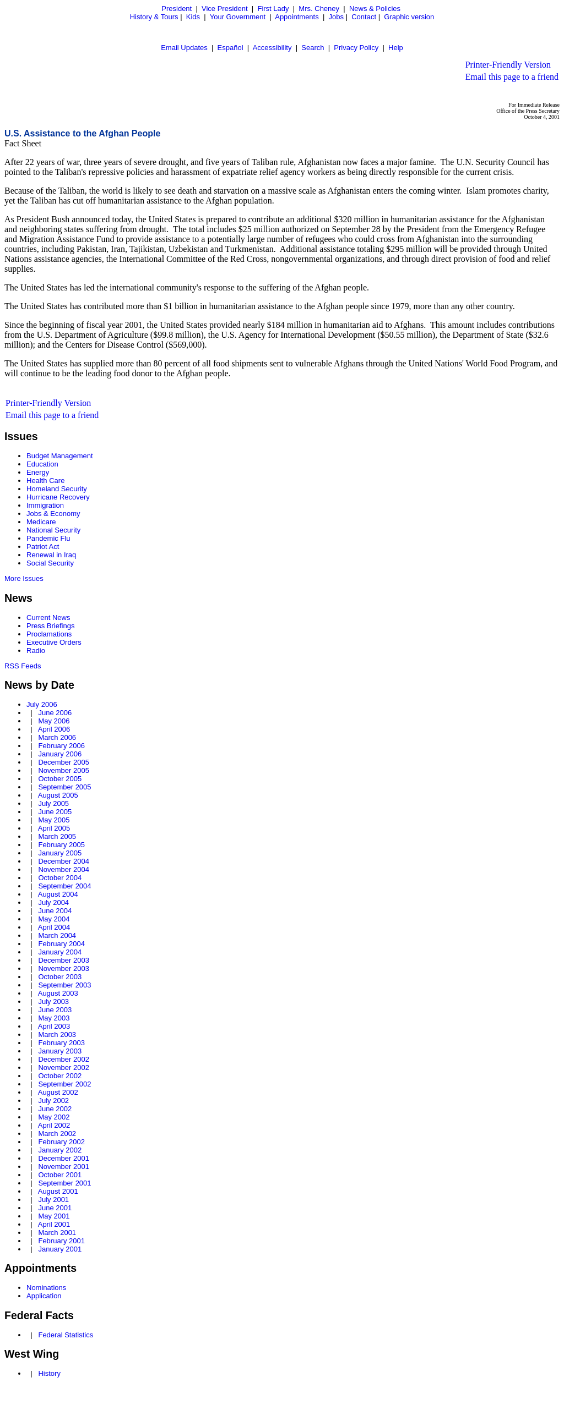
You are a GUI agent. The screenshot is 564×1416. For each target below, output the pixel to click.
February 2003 (61, 1043)
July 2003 (53, 1001)
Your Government (237, 17)
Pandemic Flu (48, 538)
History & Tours (154, 17)
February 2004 (61, 944)
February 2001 (61, 1241)
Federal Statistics (65, 1335)
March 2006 (57, 737)
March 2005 (57, 836)
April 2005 (54, 828)
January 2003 (60, 1051)
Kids (193, 17)
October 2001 (60, 1175)
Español (230, 47)
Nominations (46, 1287)
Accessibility (272, 47)
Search (312, 47)
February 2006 (61, 746)
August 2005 (58, 795)
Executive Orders (54, 642)
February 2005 (61, 845)
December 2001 (63, 1158)
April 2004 (54, 927)
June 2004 (55, 911)
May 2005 (53, 820)
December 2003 (63, 960)
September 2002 (64, 1084)
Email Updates (184, 47)
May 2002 (53, 1117)
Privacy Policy (356, 47)
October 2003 (60, 977)
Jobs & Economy (53, 513)
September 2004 (64, 886)
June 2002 (55, 1109)
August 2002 (58, 1092)
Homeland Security (56, 489)
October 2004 (60, 878)
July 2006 (41, 704)
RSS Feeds (22, 666)
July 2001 (53, 1199)
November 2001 (63, 1166)
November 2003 (63, 968)
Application (44, 1296)
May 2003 (53, 1018)
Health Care (45, 480)
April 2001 (54, 1224)
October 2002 (60, 1076)
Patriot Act (42, 546)
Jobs (336, 17)
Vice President (225, 8)
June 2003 (55, 1010)
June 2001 (55, 1208)
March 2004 (57, 935)
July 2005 (53, 803)
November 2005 (63, 770)
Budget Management (59, 456)
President (176, 8)
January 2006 (60, 754)
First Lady (273, 8)
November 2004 (63, 869)
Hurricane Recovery (58, 497)
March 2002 (57, 1133)
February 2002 (61, 1142)
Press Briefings (50, 626)
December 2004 (63, 861)
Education (42, 464)
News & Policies (374, 8)
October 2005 (60, 779)
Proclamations (49, 634)
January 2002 (60, 1150)
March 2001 (57, 1232)
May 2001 (53, 1216)
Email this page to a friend (511, 76)
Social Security (50, 563)
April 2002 (54, 1125)
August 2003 (58, 993)
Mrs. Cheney (319, 8)
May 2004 (53, 919)
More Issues (24, 578)
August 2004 (58, 894)
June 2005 (55, 812)
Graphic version (409, 17)
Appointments (297, 17)
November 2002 (63, 1067)
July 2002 (53, 1100)
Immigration (45, 505)
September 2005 (64, 787)
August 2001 (58, 1191)
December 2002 (63, 1059)
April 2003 (54, 1026)
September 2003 (64, 985)
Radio (35, 650)
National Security (53, 530)
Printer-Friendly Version (508, 64)
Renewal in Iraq (51, 555)
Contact (363, 17)
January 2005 (60, 853)
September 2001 (64, 1183)
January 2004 (60, 952)
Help (395, 47)
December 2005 (63, 762)
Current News (48, 617)
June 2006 (55, 713)
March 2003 (57, 1034)
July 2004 (53, 902)
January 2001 (60, 1249)
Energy (37, 472)
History (49, 1373)
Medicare (41, 522)
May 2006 (53, 721)
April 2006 (54, 729)
